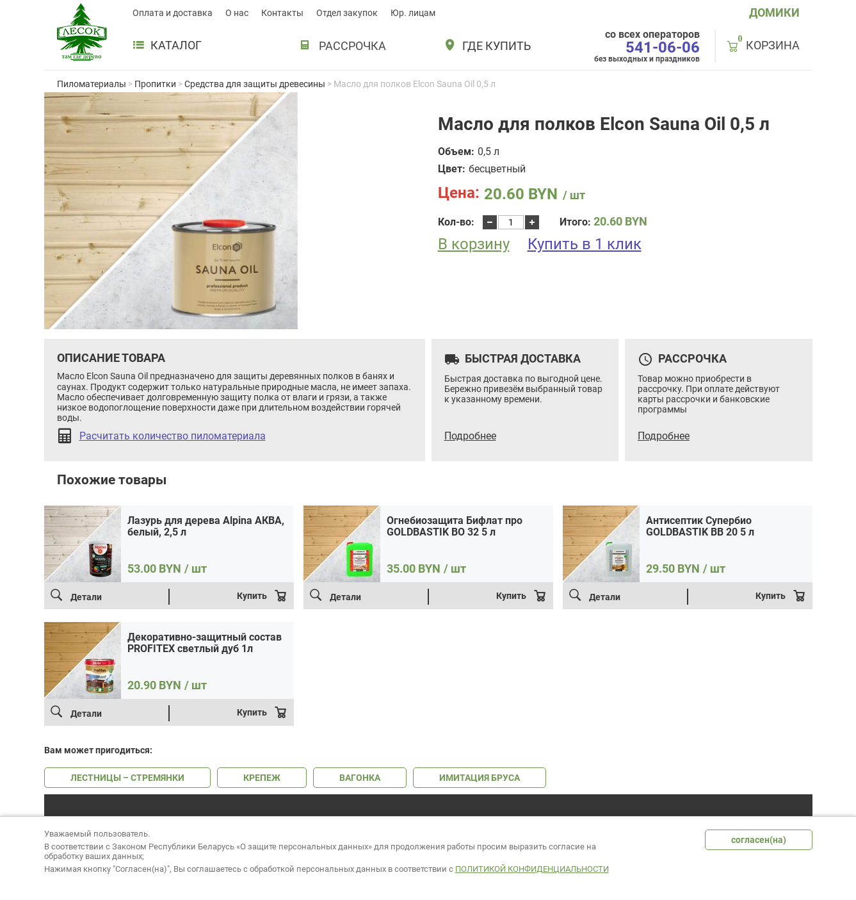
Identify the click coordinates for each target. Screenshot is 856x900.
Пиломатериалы (91, 84)
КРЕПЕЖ (261, 778)
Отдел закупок (347, 13)
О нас (236, 13)
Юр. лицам (413, 13)
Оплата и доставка (173, 13)
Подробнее (470, 436)
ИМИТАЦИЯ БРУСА (479, 778)
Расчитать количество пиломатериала (172, 436)
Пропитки (155, 84)
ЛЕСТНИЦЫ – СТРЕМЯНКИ (127, 778)
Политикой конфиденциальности (532, 869)
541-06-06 (663, 47)
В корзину (474, 244)
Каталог (167, 45)
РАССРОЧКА (352, 46)
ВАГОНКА (359, 778)
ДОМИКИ (774, 12)
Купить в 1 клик (585, 244)
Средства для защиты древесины (254, 84)
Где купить (496, 46)
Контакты (282, 13)
